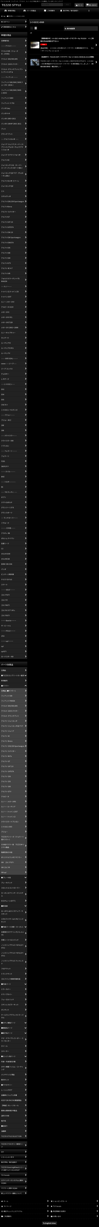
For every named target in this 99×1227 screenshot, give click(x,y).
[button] (89, 10)
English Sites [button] (49, 1223)
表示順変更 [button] (70, 28)
